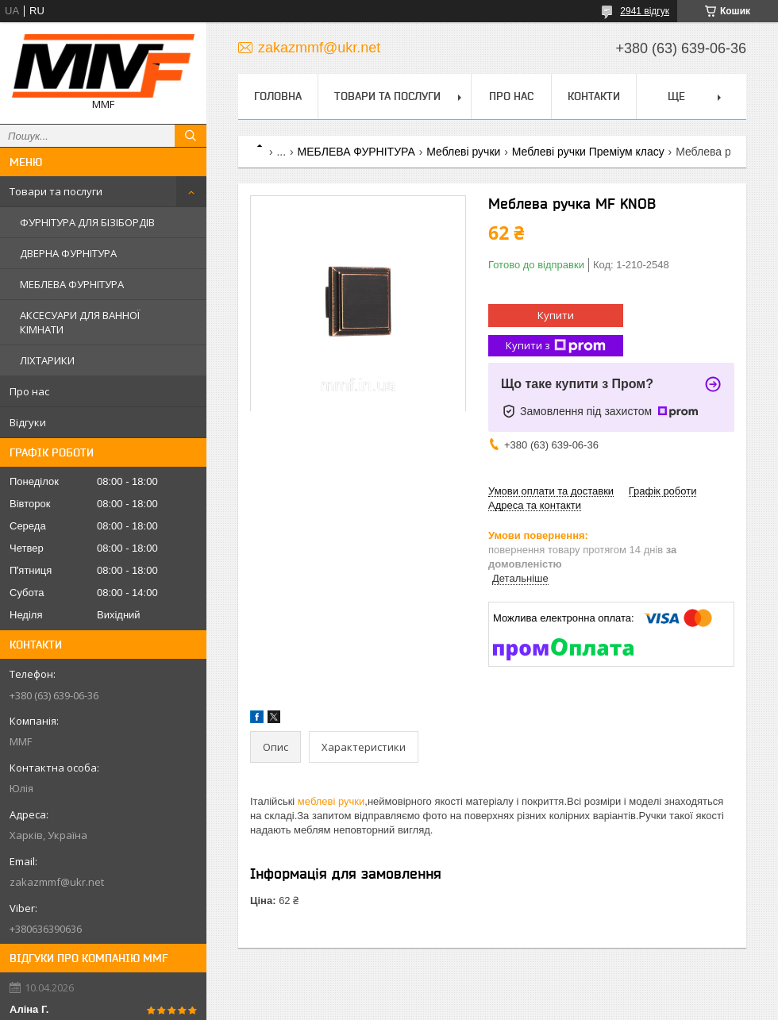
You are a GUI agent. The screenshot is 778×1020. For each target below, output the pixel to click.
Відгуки (28, 422)
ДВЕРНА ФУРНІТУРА (68, 253)
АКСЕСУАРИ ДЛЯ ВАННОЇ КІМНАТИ (80, 322)
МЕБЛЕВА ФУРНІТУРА (72, 284)
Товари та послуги (56, 191)
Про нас (29, 391)
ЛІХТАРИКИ (47, 360)
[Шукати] (190, 136)
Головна (278, 96)
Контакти (594, 96)
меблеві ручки (331, 801)
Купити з (556, 345)
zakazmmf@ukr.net (57, 882)
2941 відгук (644, 11)
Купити (555, 315)
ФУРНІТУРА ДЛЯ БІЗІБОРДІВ (87, 222)
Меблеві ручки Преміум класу (588, 151)
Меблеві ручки (463, 151)
